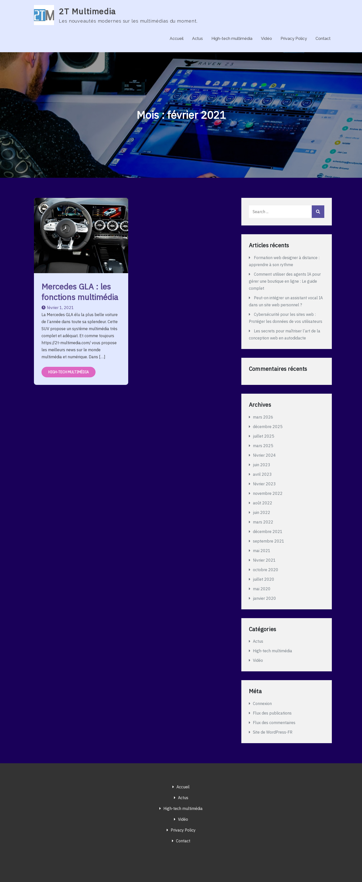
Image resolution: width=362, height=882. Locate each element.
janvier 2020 (264, 598)
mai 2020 (261, 588)
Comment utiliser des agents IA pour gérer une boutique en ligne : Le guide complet (285, 281)
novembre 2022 (268, 493)
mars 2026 (263, 417)
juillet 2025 (263, 436)
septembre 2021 (268, 541)
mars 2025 (263, 445)
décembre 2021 (268, 531)
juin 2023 (261, 464)
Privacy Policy (294, 38)
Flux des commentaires (274, 722)
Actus (197, 38)
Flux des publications (272, 713)
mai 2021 (261, 550)
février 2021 (264, 560)
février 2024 (264, 455)
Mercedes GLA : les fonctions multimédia (79, 291)
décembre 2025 (268, 426)
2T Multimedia (87, 11)
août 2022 (262, 502)
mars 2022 (263, 521)
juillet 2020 (263, 579)
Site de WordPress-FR (272, 732)
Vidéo (266, 38)
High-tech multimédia (231, 38)
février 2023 (264, 483)
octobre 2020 (265, 569)
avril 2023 (262, 474)
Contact (323, 38)
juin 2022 (261, 512)
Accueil (177, 38)
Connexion (262, 703)
